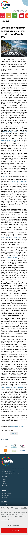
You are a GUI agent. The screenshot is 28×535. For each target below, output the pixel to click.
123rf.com (23, 426)
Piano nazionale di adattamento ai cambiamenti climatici (14, 236)
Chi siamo (4, 476)
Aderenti (4, 479)
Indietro (14, 434)
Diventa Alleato (5, 495)
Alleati (3, 481)
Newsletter (4, 501)
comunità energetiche (14, 257)
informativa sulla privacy (7, 520)
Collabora (4, 497)
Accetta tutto (14, 530)
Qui (2, 516)
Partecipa (3, 490)
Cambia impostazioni (14, 525)
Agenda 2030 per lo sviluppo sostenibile (15, 132)
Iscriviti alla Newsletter (7, 504)
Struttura (4, 483)
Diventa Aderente (6, 493)
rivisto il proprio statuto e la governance (13, 387)
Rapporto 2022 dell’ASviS (8, 140)
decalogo (5, 176)
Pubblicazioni (5, 485)
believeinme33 (14, 426)
